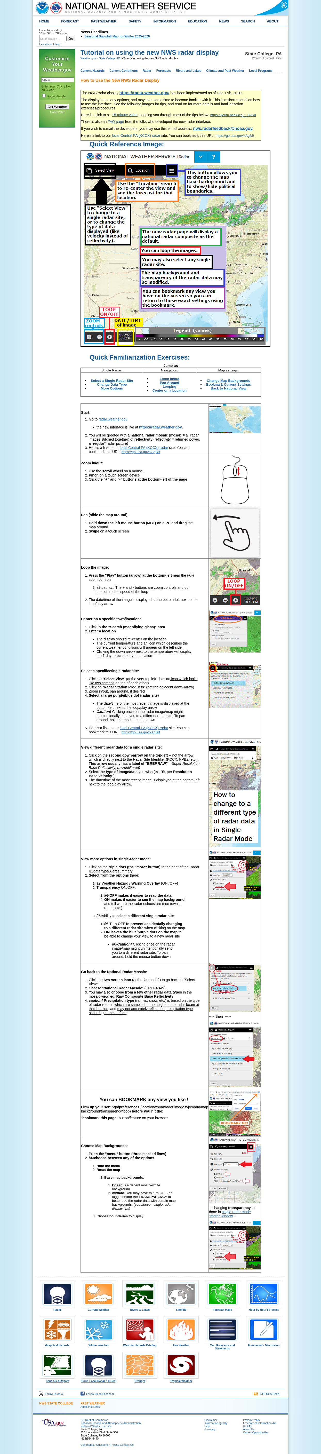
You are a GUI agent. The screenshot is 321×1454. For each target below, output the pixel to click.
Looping (169, 386)
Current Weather (98, 1308)
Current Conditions (123, 71)
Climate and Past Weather (225, 71)
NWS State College (56, 1403)
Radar (147, 71)
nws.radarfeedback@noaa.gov (222, 128)
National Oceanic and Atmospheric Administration (111, 1423)
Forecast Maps (222, 1308)
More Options (112, 388)
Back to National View (228, 388)
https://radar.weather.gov (160, 427)
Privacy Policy (57, 112)
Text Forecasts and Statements (222, 1345)
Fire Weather (181, 1344)
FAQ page (116, 122)
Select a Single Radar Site (112, 381)
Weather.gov (88, 58)
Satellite (181, 1308)
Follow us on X (51, 1393)
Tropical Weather (181, 1380)
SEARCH (248, 21)
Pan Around (169, 383)
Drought (139, 1380)
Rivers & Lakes (139, 1308)
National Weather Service (96, 1426)
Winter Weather (98, 1344)
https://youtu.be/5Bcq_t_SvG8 (233, 115)
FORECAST (70, 21)
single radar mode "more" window (230, 1214)
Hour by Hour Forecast (263, 1308)
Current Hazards (93, 71)
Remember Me (56, 96)
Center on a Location (170, 390)
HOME (44, 21)
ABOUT (272, 21)
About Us (248, 1429)
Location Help (49, 44)
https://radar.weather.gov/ (144, 93)
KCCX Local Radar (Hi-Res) (98, 1380)
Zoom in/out (169, 379)
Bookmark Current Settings (228, 384)
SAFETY (135, 21)
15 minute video (125, 115)
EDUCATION (197, 21)
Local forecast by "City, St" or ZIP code (53, 32)
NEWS (224, 21)
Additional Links (90, 1406)
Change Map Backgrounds (228, 381)
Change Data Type (112, 384)
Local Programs (260, 71)
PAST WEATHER (103, 21)
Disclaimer (210, 1419)
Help (207, 1426)
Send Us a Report (57, 1380)
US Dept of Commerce (94, 1419)
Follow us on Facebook (98, 1393)
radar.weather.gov (113, 419)
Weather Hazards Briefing (139, 1344)
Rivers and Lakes (188, 71)
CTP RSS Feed (266, 1393)
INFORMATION (165, 21)
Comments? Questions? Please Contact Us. (107, 1444)
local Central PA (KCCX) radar (136, 135)
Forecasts (163, 71)
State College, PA (110, 58)
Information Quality (215, 1423)
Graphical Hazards (57, 1344)
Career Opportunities (256, 1432)
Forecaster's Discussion (263, 1344)
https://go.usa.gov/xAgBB (234, 136)
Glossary (209, 1429)
